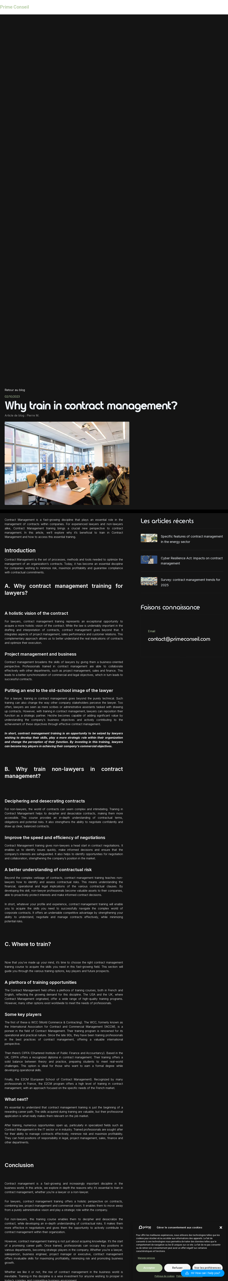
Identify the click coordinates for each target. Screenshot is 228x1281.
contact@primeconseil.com (179, 639)
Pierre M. (33, 415)
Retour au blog (15, 390)
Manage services (146, 1268)
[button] (221, 1238)
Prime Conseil (14, 7)
